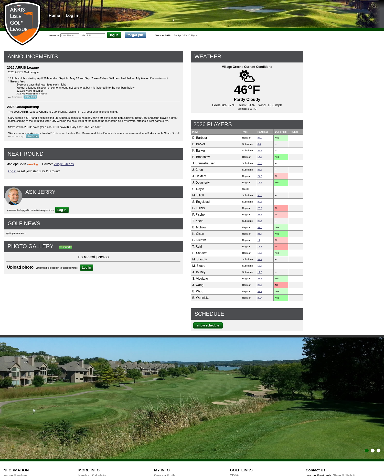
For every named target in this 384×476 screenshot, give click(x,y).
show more (30, 97)
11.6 (260, 272)
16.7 (260, 266)
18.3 (260, 246)
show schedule (208, 325)
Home (54, 15)
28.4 (260, 163)
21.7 (260, 233)
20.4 (260, 298)
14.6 (260, 157)
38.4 (260, 195)
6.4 (259, 144)
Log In (72, 15)
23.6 (260, 169)
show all (65, 247)
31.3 (260, 227)
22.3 (260, 201)
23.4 (260, 221)
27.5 (260, 150)
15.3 (260, 253)
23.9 (260, 208)
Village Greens (64, 164)
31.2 (260, 291)
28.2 (260, 137)
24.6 (260, 176)
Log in (12, 171)
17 (259, 240)
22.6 (260, 285)
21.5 (260, 214)
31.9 (260, 259)
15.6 (260, 182)
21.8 (260, 278)
